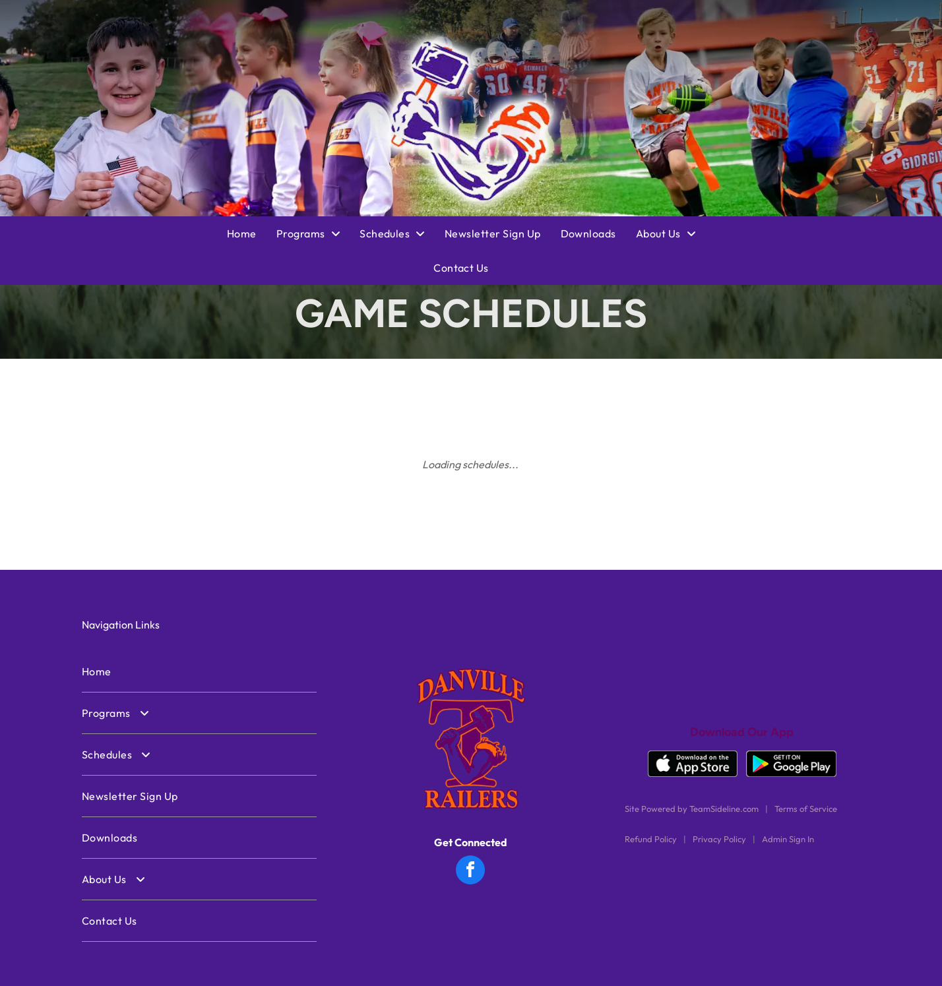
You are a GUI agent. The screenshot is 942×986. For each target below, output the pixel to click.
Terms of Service (805, 808)
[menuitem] (251, 233)
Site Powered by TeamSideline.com (692, 808)
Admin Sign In (788, 839)
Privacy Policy (719, 839)
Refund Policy (651, 839)
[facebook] (470, 871)
